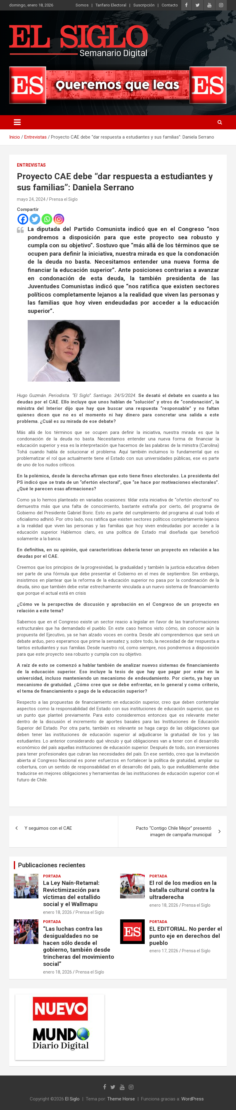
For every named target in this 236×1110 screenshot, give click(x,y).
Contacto (170, 5)
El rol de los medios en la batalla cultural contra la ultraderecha (183, 890)
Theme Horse (121, 1099)
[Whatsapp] (46, 219)
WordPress (192, 1099)
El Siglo (72, 1099)
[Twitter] (35, 219)
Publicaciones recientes (51, 865)
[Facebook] (23, 219)
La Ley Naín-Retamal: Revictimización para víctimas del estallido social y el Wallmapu (71, 893)
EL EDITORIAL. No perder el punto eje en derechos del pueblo (185, 935)
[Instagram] (58, 219)
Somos (82, 5)
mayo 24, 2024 (31, 199)
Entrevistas (31, 165)
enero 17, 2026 (163, 950)
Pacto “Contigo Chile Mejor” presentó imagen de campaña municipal (173, 831)
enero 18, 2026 (57, 912)
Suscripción (144, 5)
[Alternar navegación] (17, 122)
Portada (52, 876)
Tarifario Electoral (111, 5)
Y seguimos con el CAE (48, 828)
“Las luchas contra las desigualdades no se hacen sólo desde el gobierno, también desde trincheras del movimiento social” (78, 946)
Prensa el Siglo (63, 199)
